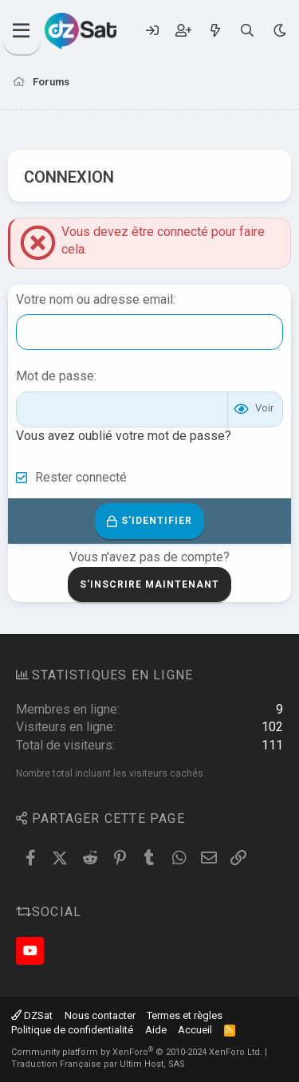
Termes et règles (184, 1015)
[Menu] (22, 31)
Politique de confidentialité (72, 1030)
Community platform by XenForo (136, 1052)
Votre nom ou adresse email (94, 299)
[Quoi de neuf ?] (215, 30)
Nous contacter (100, 1015)
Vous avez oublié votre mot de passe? (123, 435)
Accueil (195, 1030)
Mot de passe (55, 376)
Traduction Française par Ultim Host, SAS (98, 1064)
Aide (156, 1030)
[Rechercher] (247, 30)
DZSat (32, 1015)
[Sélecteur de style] (279, 30)
